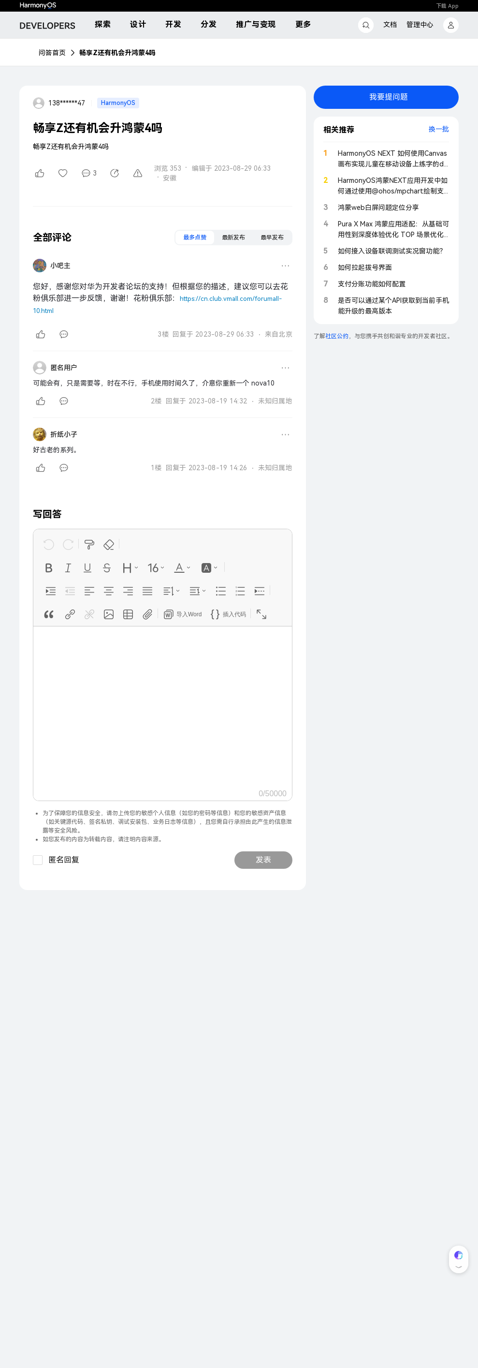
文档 (390, 25)
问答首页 (52, 53)
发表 (263, 859)
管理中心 (420, 25)
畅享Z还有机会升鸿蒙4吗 (117, 53)
